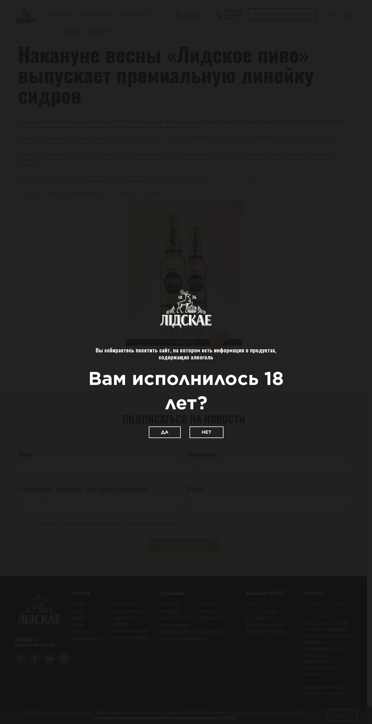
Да (165, 432)
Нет (206, 432)
